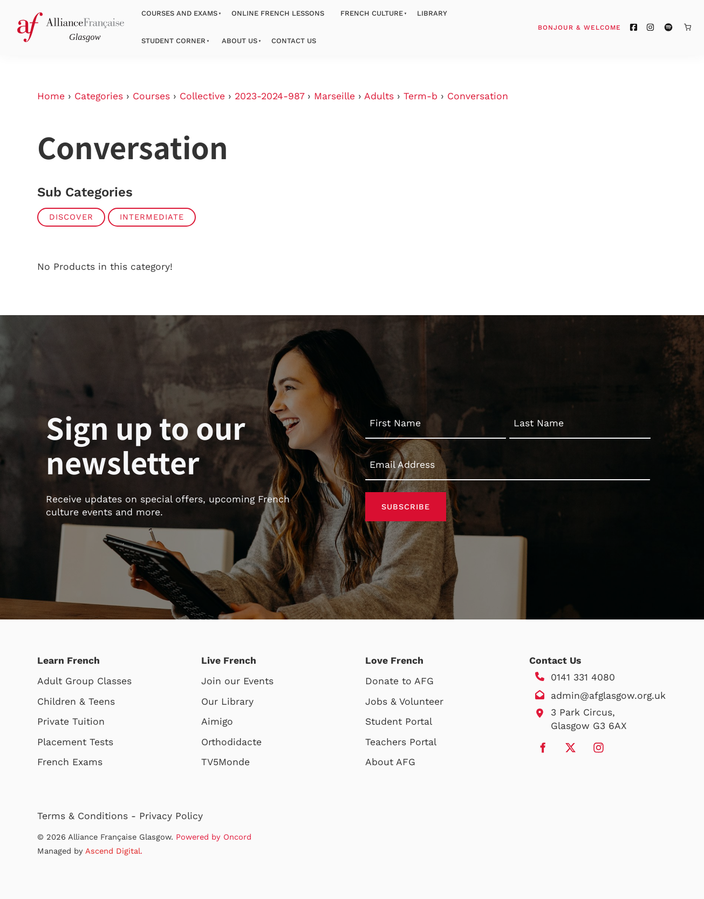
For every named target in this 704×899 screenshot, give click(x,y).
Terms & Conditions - (88, 816)
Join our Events (237, 681)
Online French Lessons (277, 13)
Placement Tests (75, 742)
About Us (239, 41)
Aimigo (217, 721)
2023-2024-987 (269, 96)
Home (51, 96)
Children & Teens (76, 701)
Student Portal (398, 721)
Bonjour (600, 27)
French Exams (69, 762)
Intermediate (152, 217)
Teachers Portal (400, 742)
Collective (202, 96)
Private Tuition (71, 721)
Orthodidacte (231, 742)
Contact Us (293, 41)
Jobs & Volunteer (404, 701)
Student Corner (173, 41)
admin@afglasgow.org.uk (608, 695)
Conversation (477, 96)
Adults (379, 96)
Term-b (421, 96)
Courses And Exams (179, 13)
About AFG (390, 762)
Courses (151, 96)
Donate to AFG (399, 681)
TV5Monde (225, 762)
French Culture (371, 13)
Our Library (227, 701)
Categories (98, 96)
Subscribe (405, 506)
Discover (71, 217)
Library (432, 13)
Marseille (334, 96)
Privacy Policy (171, 816)
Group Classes (98, 681)
